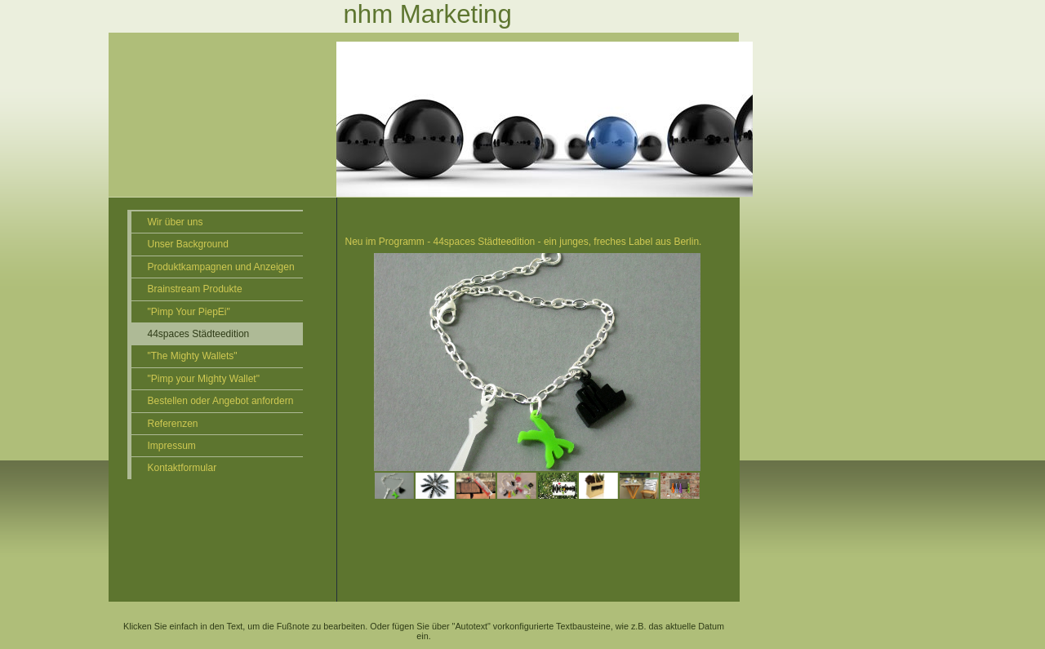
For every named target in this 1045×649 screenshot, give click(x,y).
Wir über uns (175, 222)
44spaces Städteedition (199, 334)
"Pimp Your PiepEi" (189, 312)
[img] (435, 99)
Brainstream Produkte (195, 289)
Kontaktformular (182, 467)
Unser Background (188, 244)
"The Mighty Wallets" (193, 356)
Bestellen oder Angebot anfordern (221, 401)
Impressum (172, 445)
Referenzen (173, 423)
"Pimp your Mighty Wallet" (204, 379)
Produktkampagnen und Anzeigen (221, 267)
